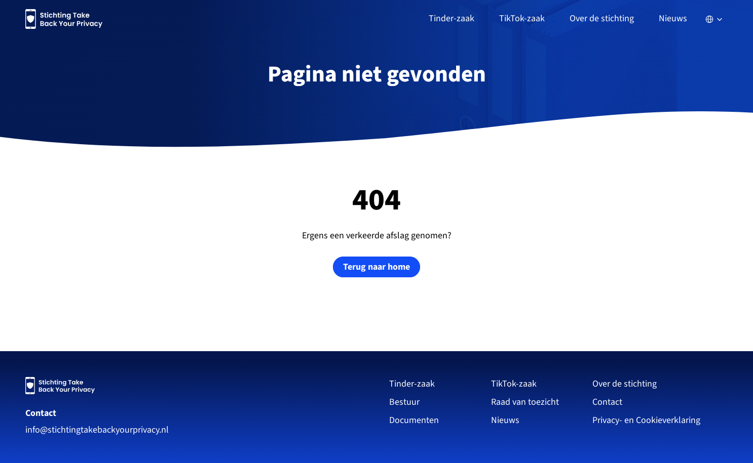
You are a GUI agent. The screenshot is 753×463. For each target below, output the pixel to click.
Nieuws (673, 18)
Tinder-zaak (412, 383)
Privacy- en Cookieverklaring (647, 420)
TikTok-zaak (514, 383)
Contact (40, 413)
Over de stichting (624, 383)
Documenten (414, 420)
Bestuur (404, 402)
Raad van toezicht (525, 402)
